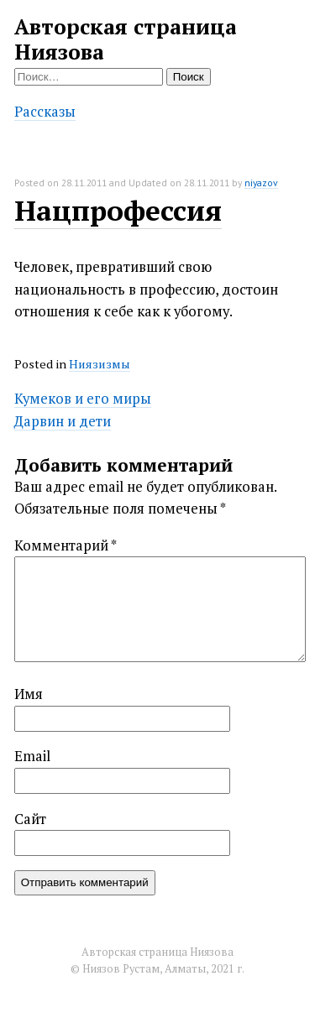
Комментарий (65, 545)
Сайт (30, 839)
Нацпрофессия (118, 210)
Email (32, 776)
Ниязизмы (99, 364)
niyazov (261, 182)
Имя (28, 714)
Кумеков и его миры (82, 398)
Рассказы (45, 111)
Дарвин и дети (62, 421)
